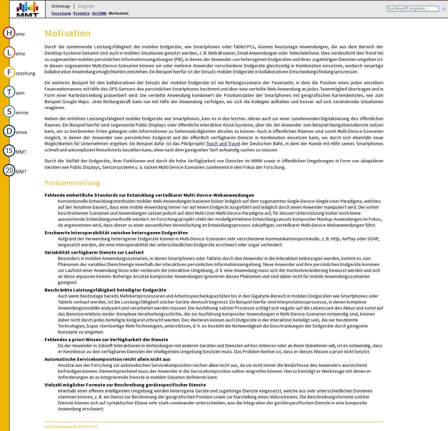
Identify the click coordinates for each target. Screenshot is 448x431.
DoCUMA (99, 13)
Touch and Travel (223, 143)
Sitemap (60, 6)
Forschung (61, 13)
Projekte (82, 13)
